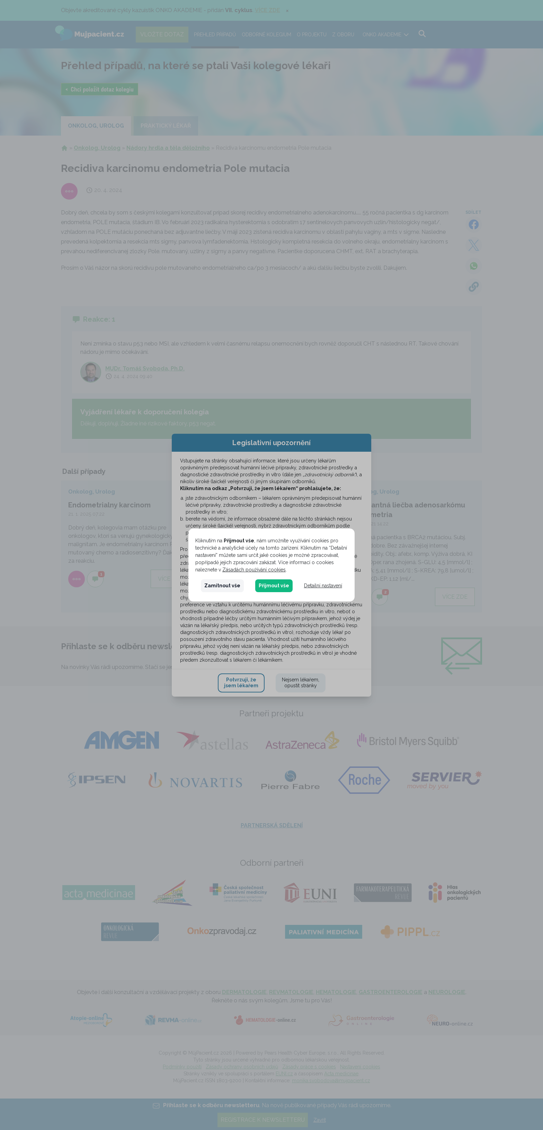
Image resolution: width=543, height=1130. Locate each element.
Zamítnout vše (222, 585)
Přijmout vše (274, 585)
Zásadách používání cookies (254, 569)
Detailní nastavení (323, 585)
